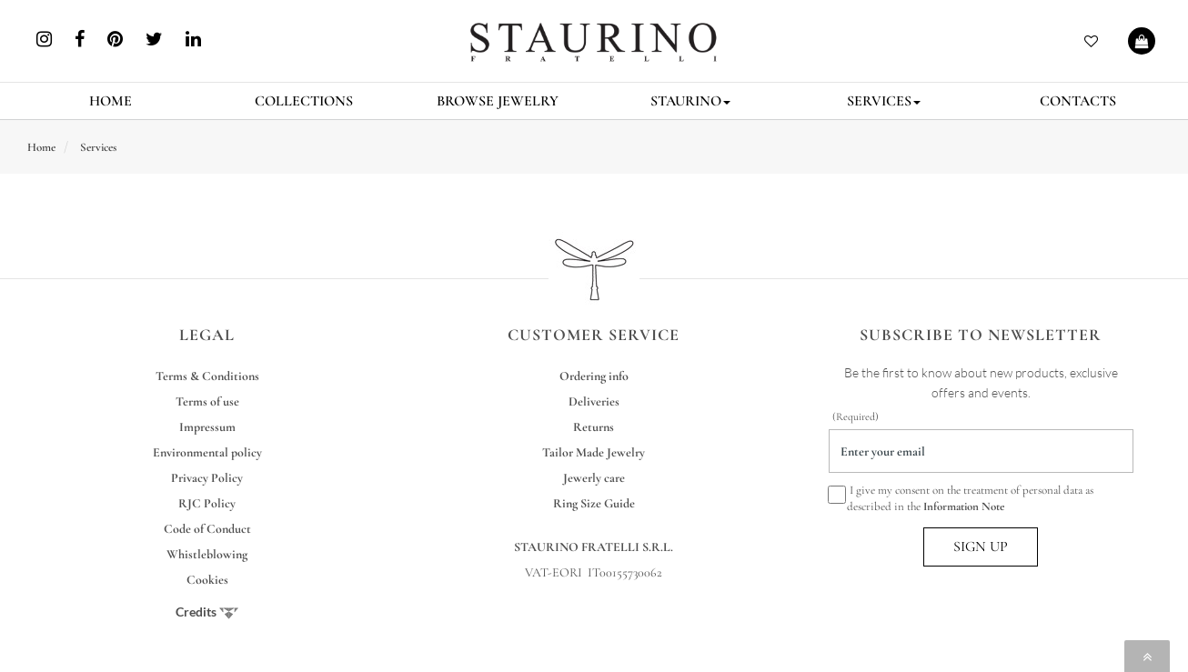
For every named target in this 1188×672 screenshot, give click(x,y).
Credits (207, 611)
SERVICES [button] (884, 101)
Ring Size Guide (594, 503)
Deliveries (594, 401)
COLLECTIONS (304, 101)
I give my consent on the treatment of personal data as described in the (961, 498)
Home (41, 147)
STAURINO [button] (690, 101)
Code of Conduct (207, 529)
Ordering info (594, 376)
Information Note (963, 506)
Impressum (207, 427)
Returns (593, 427)
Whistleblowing (206, 554)
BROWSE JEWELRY (498, 101)
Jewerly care (594, 478)
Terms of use (207, 401)
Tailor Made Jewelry (593, 452)
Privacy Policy (207, 478)
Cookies (207, 579)
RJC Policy (207, 503)
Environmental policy (207, 452)
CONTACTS (1078, 101)
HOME (110, 101)
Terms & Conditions (207, 376)
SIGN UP (980, 546)
